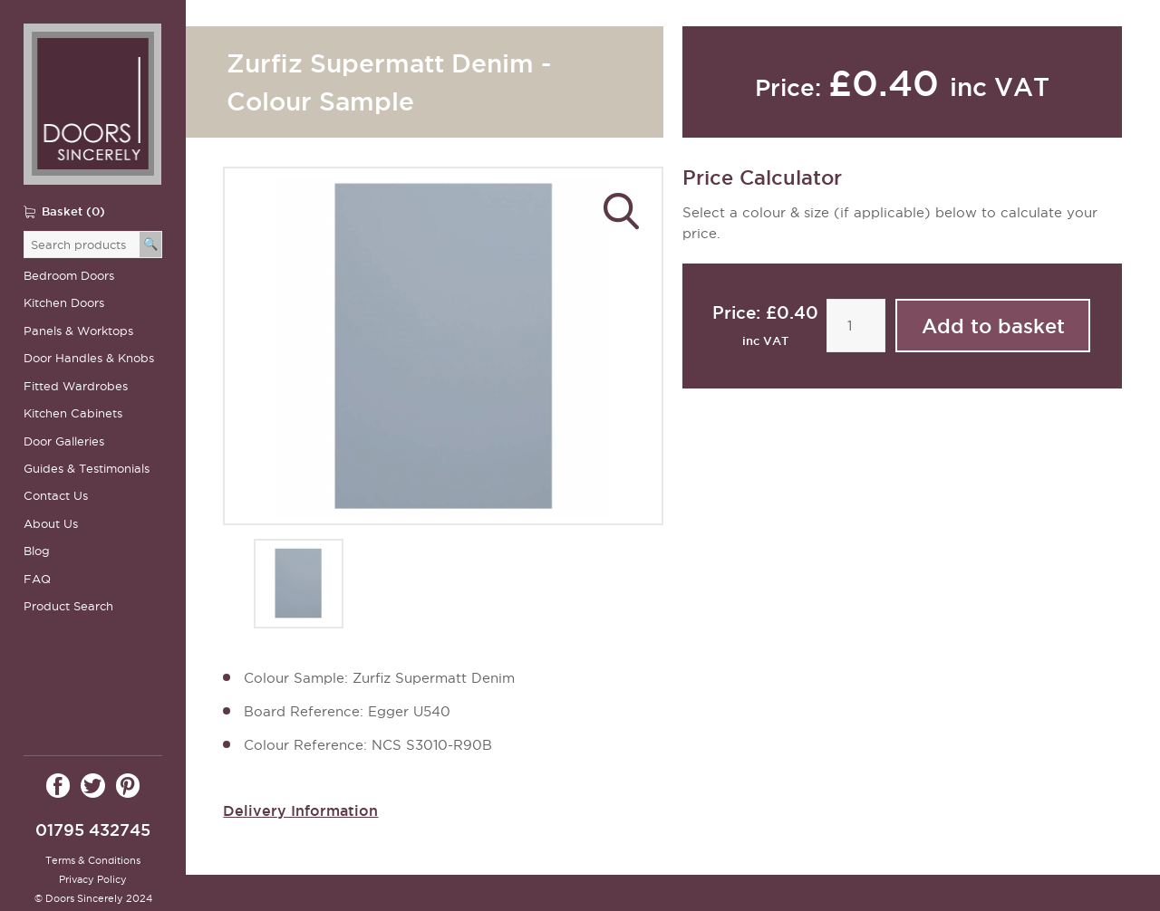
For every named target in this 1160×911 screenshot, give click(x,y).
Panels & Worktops (78, 331)
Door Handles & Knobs (89, 358)
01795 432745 (92, 830)
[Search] (151, 244)
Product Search (68, 606)
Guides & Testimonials (87, 469)
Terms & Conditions (92, 860)
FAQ (37, 579)
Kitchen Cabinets (73, 413)
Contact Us (56, 496)
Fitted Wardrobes (76, 386)
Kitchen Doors (64, 303)
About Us (51, 524)
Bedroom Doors (69, 276)
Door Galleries (64, 441)
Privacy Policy (93, 879)
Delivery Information (300, 810)
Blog (37, 551)
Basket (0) (73, 211)
